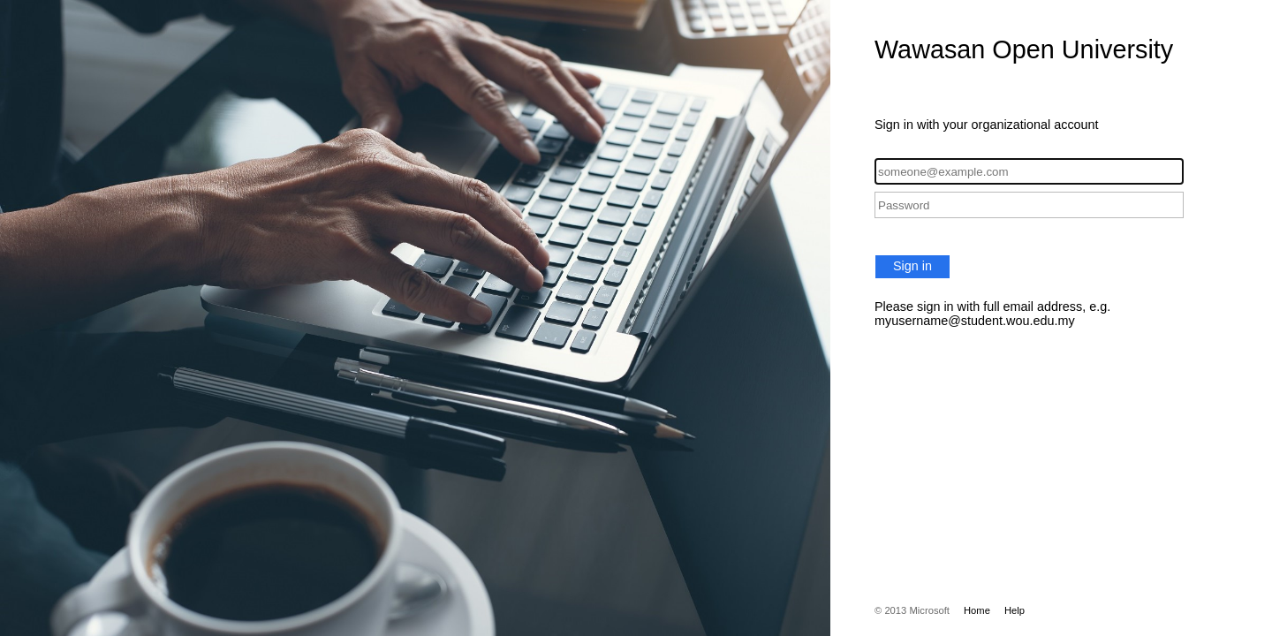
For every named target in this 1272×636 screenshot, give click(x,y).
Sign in (912, 266)
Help (1014, 610)
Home (977, 610)
